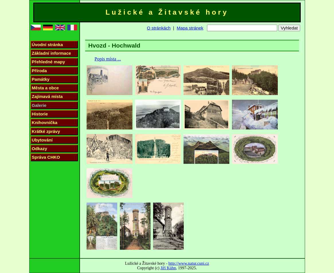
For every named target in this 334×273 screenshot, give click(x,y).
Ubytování (42, 140)
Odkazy (39, 148)
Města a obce (45, 87)
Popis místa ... (108, 59)
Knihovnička (44, 122)
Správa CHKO (46, 157)
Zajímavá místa (47, 96)
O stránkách (159, 27)
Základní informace (51, 53)
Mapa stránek (190, 27)
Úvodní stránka (47, 44)
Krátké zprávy (46, 131)
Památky (41, 79)
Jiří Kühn (168, 268)
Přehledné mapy (48, 61)
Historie (40, 113)
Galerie (39, 105)
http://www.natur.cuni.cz (188, 263)
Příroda (39, 70)
